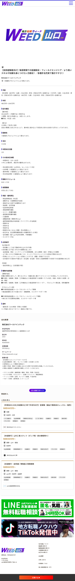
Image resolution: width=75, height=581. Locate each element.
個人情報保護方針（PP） (45, 567)
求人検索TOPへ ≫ (37, 390)
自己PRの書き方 (43, 552)
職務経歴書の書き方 (44, 548)
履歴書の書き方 (43, 546)
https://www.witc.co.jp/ (10, 354)
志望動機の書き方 (43, 550)
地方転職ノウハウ (43, 544)
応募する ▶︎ (36, 577)
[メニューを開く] (71, 3)
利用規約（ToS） (43, 563)
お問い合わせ (42, 560)
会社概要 (41, 556)
